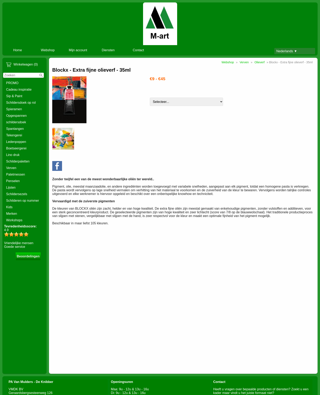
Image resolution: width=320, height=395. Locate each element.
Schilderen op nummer (22, 200)
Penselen (13, 181)
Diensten (108, 50)
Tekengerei (14, 135)
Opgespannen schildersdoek (16, 119)
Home (17, 50)
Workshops (14, 220)
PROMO (12, 83)
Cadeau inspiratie (19, 89)
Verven (11, 168)
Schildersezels (16, 194)
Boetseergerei (16, 148)
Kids (9, 207)
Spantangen (15, 128)
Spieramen (14, 109)
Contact (138, 50)
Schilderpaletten (18, 161)
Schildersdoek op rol (21, 102)
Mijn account (78, 50)
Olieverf (259, 62)
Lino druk (13, 155)
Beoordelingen (28, 256)
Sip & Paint (14, 96)
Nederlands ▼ (286, 51)
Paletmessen (15, 174)
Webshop (47, 50)
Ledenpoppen (16, 142)
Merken (11, 213)
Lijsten (11, 187)
